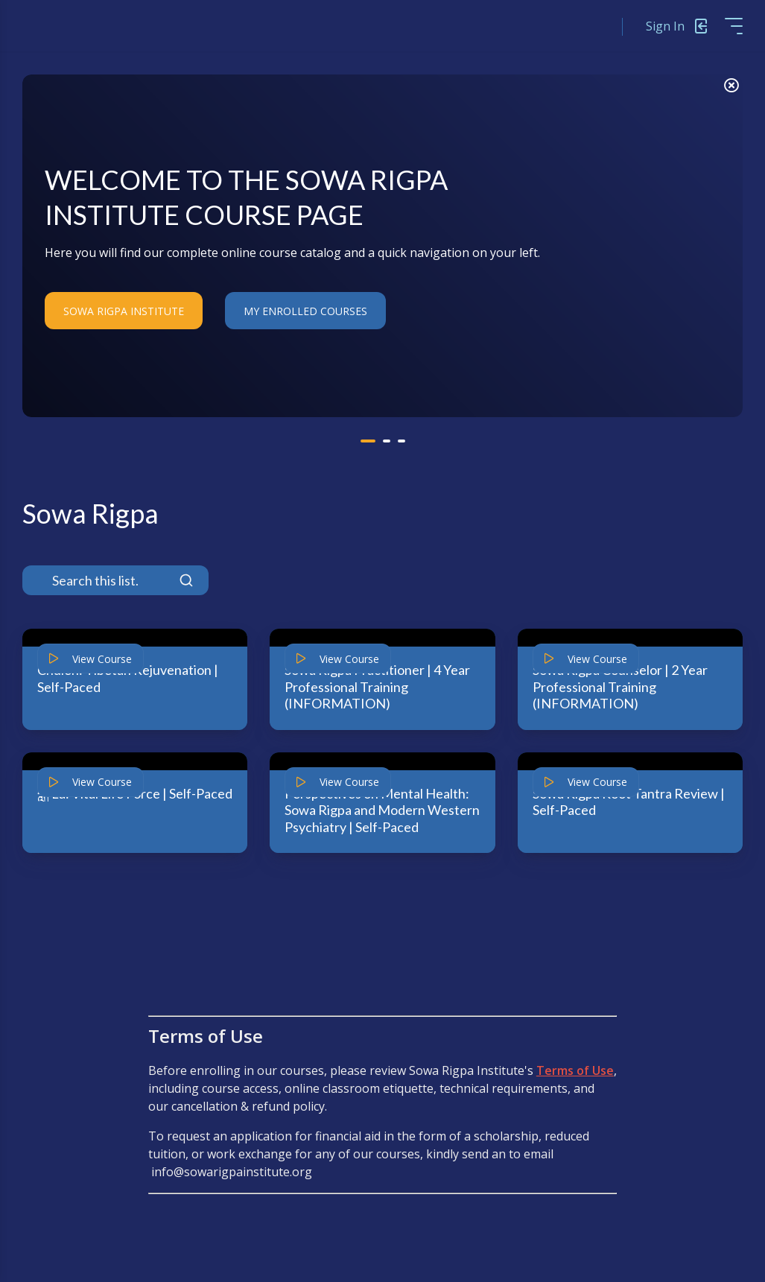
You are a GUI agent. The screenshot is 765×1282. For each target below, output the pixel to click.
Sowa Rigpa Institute (123, 311)
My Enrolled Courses (305, 311)
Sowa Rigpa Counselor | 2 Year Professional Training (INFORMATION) (620, 686)
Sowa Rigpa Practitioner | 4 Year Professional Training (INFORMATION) (377, 686)
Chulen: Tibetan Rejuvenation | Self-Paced (127, 678)
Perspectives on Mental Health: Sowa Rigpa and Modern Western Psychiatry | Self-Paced (382, 810)
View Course (90, 659)
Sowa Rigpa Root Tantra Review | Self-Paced (629, 802)
